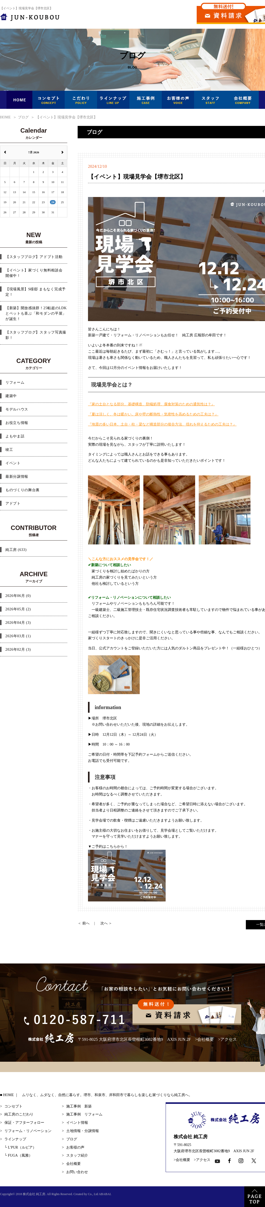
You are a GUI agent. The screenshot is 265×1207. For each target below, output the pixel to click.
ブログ (71, 1139)
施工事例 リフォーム (84, 1114)
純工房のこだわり (18, 1114)
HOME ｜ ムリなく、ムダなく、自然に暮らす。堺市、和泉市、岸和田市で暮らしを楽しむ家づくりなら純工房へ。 (97, 1095)
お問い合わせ (77, 1172)
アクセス (228, 1039)
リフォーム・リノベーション (27, 1131)
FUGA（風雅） (18, 1155)
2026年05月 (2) (18, 609)
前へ (86, 923)
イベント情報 (77, 1123)
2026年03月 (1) (18, 636)
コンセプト (13, 1106)
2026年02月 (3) (18, 649)
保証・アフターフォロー (24, 1123)
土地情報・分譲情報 (82, 1131)
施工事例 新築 (79, 1106)
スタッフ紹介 (77, 1155)
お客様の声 (75, 1147)
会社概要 (205, 1039)
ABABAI (105, 1194)
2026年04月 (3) (18, 623)
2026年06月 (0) (18, 596)
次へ (104, 923)
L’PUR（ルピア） (20, 1147)
